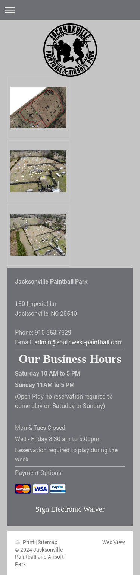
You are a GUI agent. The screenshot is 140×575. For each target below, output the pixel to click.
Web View (113, 542)
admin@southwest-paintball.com (78, 342)
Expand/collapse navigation (70, 10)
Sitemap (47, 542)
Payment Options (38, 472)
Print (25, 542)
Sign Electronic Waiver (70, 509)
